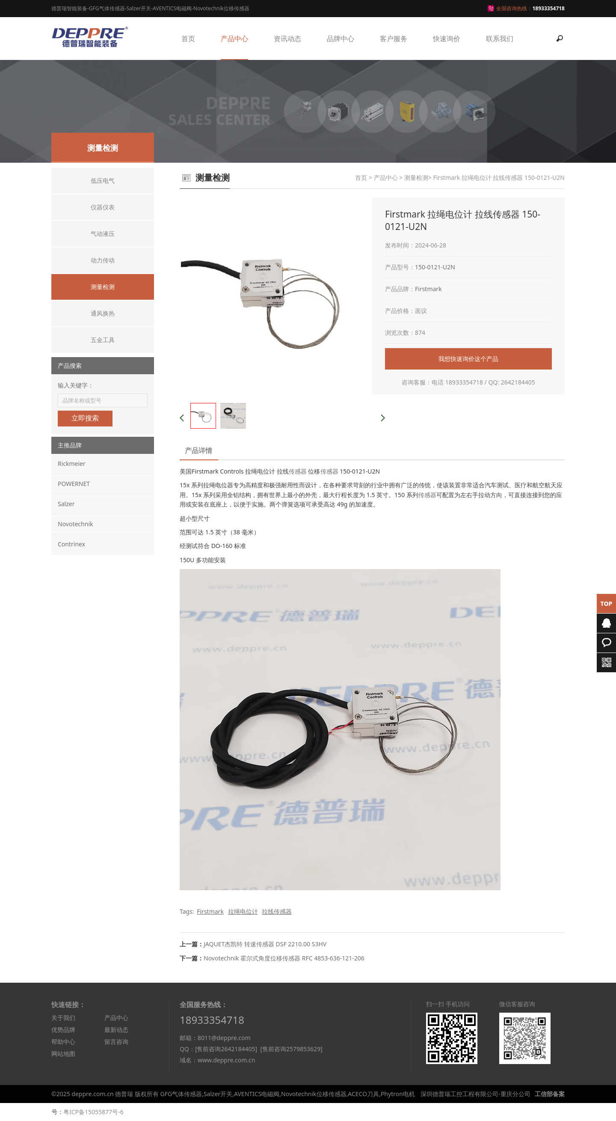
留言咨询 (116, 1042)
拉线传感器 (277, 911)
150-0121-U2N (435, 267)
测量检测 (416, 177)
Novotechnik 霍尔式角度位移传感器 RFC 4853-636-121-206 (284, 958)
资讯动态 (287, 38)
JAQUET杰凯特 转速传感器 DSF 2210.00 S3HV (265, 944)
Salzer (66, 504)
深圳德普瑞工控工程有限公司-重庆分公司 (475, 1094)
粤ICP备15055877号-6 (93, 1112)
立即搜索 (85, 418)
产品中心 (234, 38)
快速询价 (446, 38)
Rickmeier (72, 463)
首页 (188, 38)
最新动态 (116, 1030)
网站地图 (63, 1053)
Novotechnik (75, 524)
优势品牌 (63, 1030)
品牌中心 (340, 38)
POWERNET (74, 484)
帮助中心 (63, 1042)
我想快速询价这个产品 (468, 359)
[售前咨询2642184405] (226, 1049)
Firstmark (428, 289)
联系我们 (499, 38)
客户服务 (393, 38)
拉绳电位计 (243, 911)
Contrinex (71, 544)
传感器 (298, 471)
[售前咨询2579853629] (291, 1049)
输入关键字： (76, 385)
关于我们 (63, 1018)
